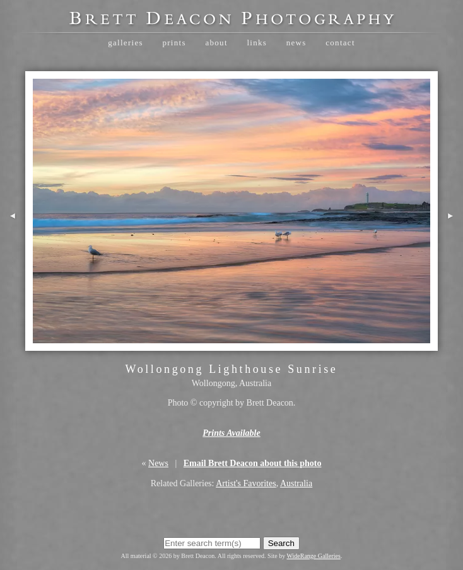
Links (257, 42)
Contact (340, 42)
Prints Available (231, 433)
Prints (173, 42)
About (216, 42)
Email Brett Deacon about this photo (253, 463)
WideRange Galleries (314, 555)
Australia (296, 483)
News (296, 42)
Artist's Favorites (246, 483)
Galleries (125, 42)
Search (281, 543)
